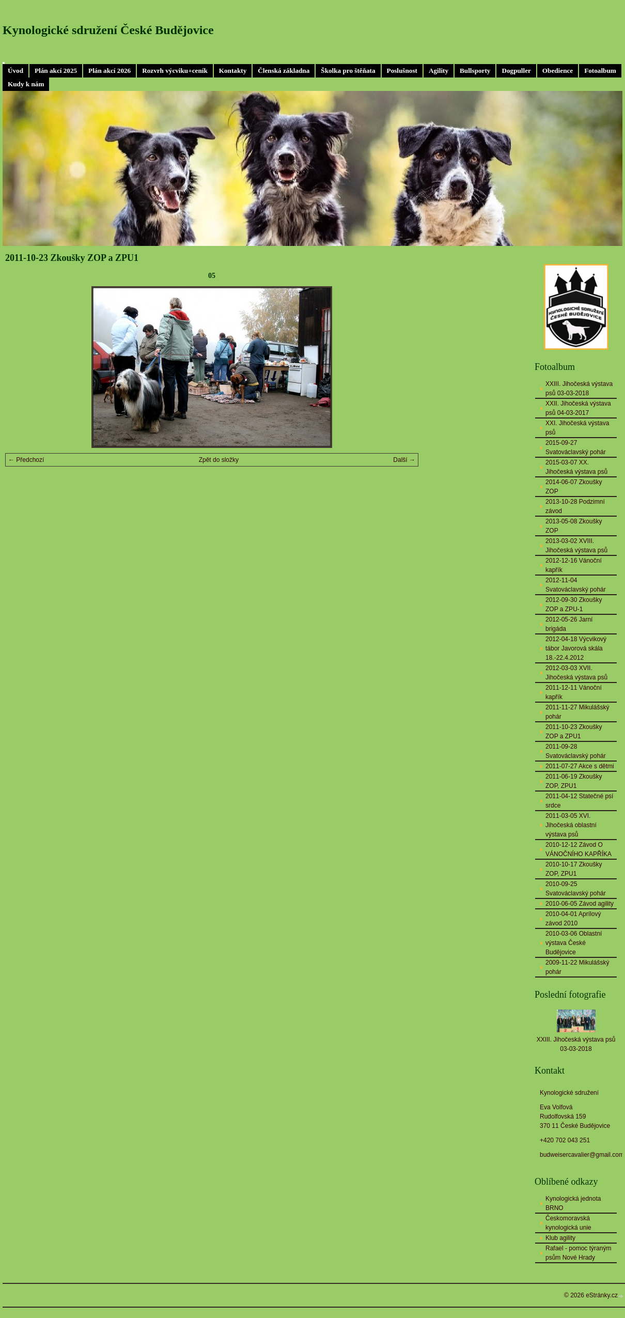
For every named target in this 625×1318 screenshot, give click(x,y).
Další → (404, 459)
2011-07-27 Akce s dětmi (579, 766)
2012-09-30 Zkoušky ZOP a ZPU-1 (573, 604)
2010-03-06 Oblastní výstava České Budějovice (573, 943)
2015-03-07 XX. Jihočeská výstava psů (576, 467)
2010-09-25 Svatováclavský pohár (575, 888)
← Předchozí (26, 459)
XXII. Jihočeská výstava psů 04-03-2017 (578, 408)
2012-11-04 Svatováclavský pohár (575, 585)
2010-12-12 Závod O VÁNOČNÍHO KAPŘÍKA (578, 849)
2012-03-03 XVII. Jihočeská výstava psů (576, 672)
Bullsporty (475, 70)
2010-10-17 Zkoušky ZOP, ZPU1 (573, 869)
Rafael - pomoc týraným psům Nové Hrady (578, 1253)
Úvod (15, 70)
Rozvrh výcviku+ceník (175, 70)
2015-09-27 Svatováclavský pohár (575, 447)
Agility (438, 70)
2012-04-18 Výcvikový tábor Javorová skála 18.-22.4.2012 (575, 648)
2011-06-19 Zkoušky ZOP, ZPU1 (573, 781)
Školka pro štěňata (348, 70)
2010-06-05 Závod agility (579, 903)
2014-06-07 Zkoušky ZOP (573, 486)
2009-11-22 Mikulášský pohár (577, 967)
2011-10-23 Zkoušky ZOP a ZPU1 (573, 731)
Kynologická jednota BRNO (573, 1203)
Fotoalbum (600, 70)
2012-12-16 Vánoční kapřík (573, 565)
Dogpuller (516, 70)
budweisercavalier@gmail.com (582, 1154)
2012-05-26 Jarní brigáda (568, 624)
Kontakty (233, 70)
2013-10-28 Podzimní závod (575, 506)
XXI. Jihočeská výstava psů (577, 428)
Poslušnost (402, 70)
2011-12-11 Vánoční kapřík (573, 692)
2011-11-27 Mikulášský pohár (577, 712)
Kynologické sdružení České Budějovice (108, 30)
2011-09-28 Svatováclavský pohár (575, 751)
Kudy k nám (26, 84)
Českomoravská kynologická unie (568, 1223)
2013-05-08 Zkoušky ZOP (573, 526)
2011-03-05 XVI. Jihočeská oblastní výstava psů (571, 825)
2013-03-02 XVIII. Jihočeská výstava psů (576, 545)
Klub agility (560, 1238)
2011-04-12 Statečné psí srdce (579, 801)
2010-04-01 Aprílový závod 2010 (573, 918)
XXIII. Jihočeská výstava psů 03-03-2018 (579, 388)
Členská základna (283, 70)
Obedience (557, 70)
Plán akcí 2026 (109, 70)
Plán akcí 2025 (56, 70)
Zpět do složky (219, 459)
